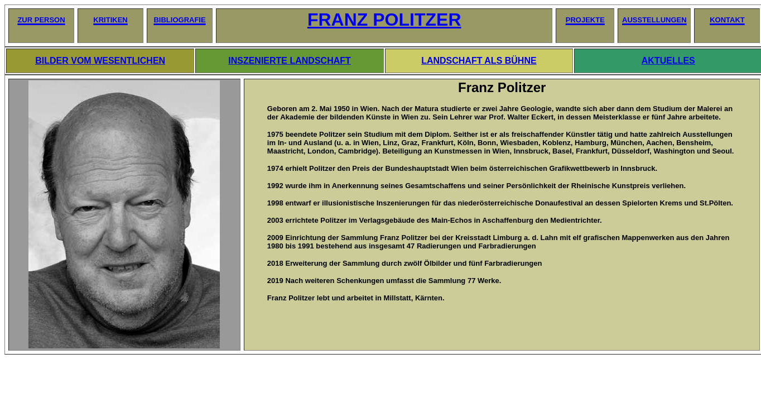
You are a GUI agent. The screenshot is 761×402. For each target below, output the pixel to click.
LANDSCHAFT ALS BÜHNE (479, 60)
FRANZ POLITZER (384, 19)
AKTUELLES (668, 60)
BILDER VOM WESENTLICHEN (100, 60)
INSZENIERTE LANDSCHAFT (289, 60)
